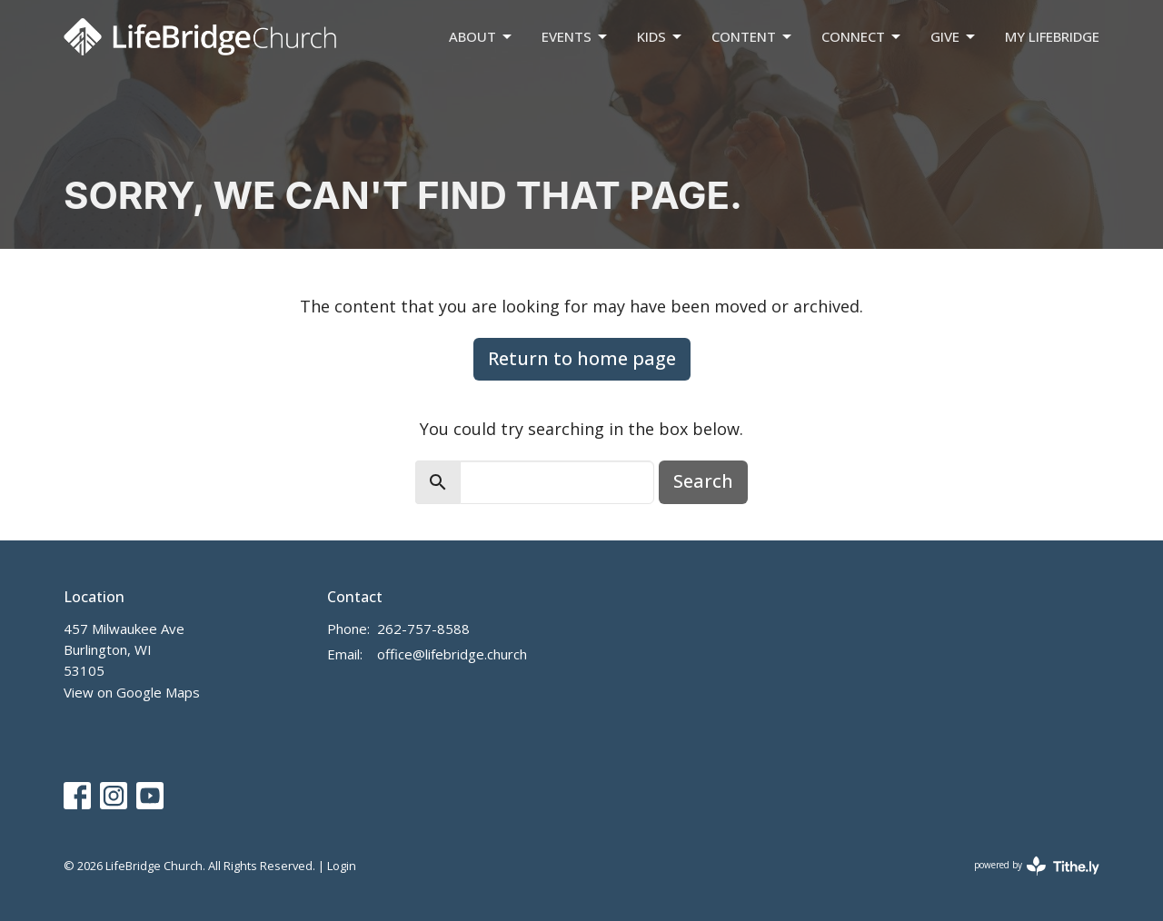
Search (703, 481)
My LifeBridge (1052, 36)
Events (576, 36)
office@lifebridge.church (452, 654)
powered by (1036, 866)
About (481, 36)
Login (341, 865)
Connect (862, 36)
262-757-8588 (423, 628)
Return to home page (582, 358)
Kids (660, 36)
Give (954, 36)
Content (752, 36)
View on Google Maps (132, 692)
